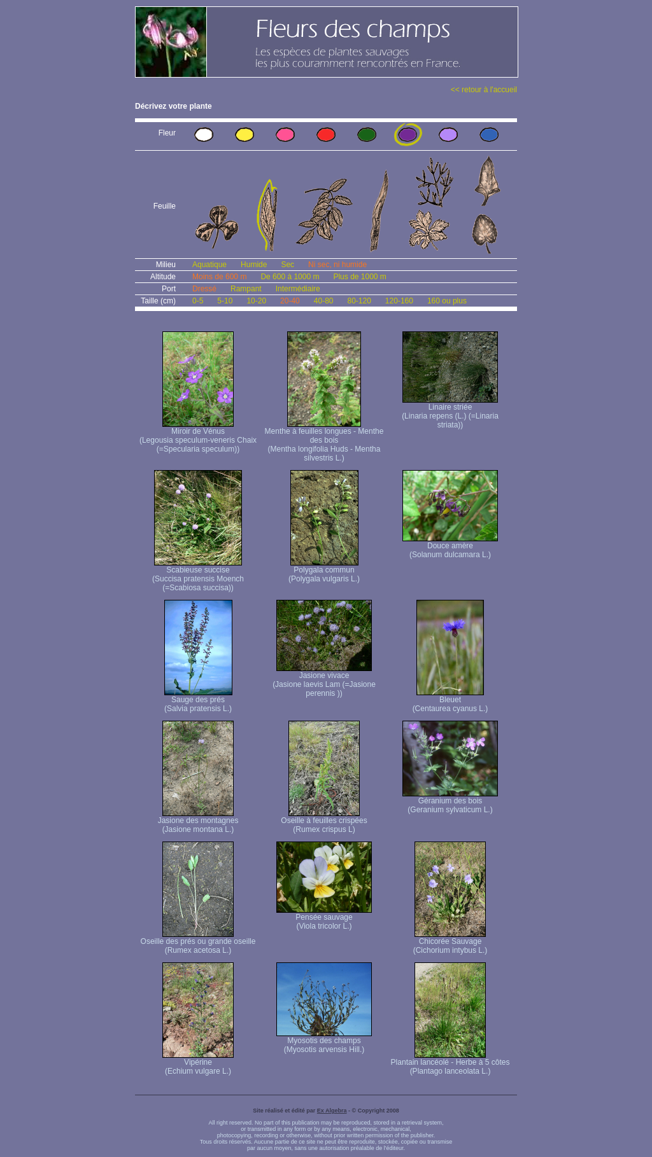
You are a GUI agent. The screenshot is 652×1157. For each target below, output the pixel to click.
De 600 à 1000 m (289, 276)
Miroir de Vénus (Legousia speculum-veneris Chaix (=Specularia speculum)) (198, 437)
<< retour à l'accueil (484, 89)
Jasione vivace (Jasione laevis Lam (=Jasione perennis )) (324, 681)
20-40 (290, 300)
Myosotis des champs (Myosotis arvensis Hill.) (324, 1041)
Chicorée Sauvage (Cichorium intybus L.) (450, 942)
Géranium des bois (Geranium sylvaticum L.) (450, 801)
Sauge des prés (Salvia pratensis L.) (198, 700)
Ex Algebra (332, 1110)
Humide (254, 264)
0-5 (197, 300)
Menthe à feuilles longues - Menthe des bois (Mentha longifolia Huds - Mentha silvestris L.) (324, 441)
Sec (287, 264)
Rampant (246, 288)
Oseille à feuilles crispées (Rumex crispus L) (324, 821)
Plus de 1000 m (359, 276)
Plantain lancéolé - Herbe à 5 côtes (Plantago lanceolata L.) (450, 1063)
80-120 (359, 300)
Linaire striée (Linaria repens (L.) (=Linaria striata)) (450, 412)
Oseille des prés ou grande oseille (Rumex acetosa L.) (198, 942)
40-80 (324, 300)
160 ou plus (447, 300)
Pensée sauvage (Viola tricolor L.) (324, 918)
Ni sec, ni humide (337, 264)
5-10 (224, 300)
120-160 (399, 300)
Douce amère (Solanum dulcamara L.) (450, 546)
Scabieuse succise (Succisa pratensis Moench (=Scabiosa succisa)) (198, 575)
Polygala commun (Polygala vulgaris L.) (324, 570)
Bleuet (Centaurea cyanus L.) (450, 700)
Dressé (204, 288)
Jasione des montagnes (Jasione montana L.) (198, 821)
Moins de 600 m (219, 276)
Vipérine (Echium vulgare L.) (198, 1063)
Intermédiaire (298, 288)
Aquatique (209, 264)
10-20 (256, 300)
